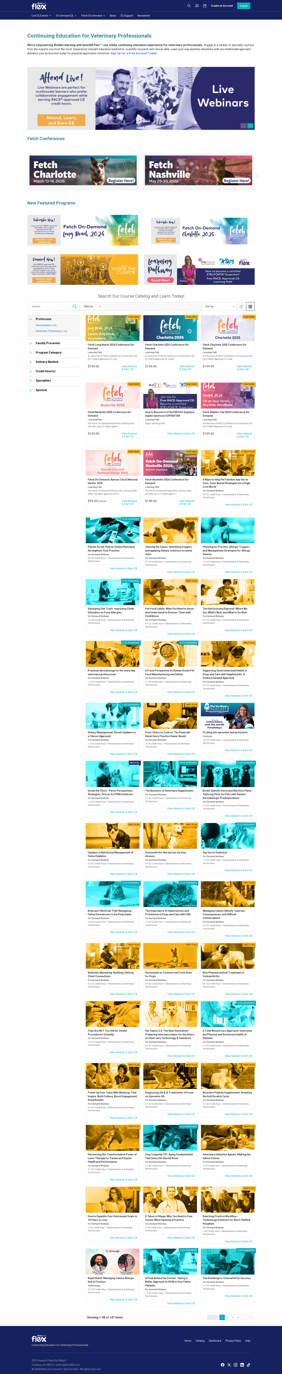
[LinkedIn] (242, 1359)
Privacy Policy (233, 1335)
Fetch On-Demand (93, 15)
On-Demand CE (66, 15)
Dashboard (215, 1335)
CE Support (126, 15)
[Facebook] (222, 1359)
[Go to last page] (250, 1311)
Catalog (200, 1335)
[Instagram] (235, 1359)
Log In (243, 5)
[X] (229, 1359)
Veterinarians (46, 266)
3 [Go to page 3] (233, 1311)
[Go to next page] (245, 1311)
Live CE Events (42, 15)
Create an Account (222, 5)
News (113, 15)
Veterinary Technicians (51, 272)
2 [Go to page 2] (227, 1311)
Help (247, 1335)
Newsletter (144, 15)
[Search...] (75, 248)
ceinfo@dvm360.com (68, 1359)
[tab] (241, 247)
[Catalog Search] (53, 248)
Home (188, 1335)
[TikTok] (248, 1359)
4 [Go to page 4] (238, 1311)
